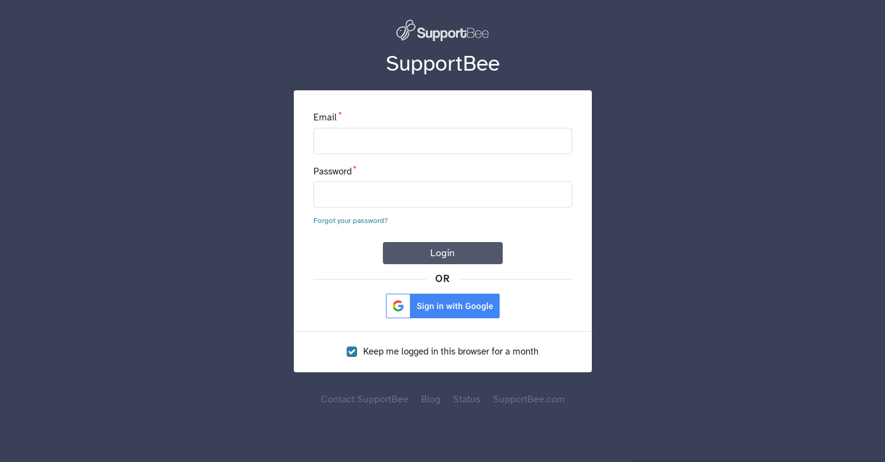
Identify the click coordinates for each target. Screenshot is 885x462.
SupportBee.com (529, 399)
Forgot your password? (350, 220)
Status (467, 399)
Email (325, 117)
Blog (431, 399)
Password (332, 171)
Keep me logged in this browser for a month (450, 351)
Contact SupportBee (365, 399)
